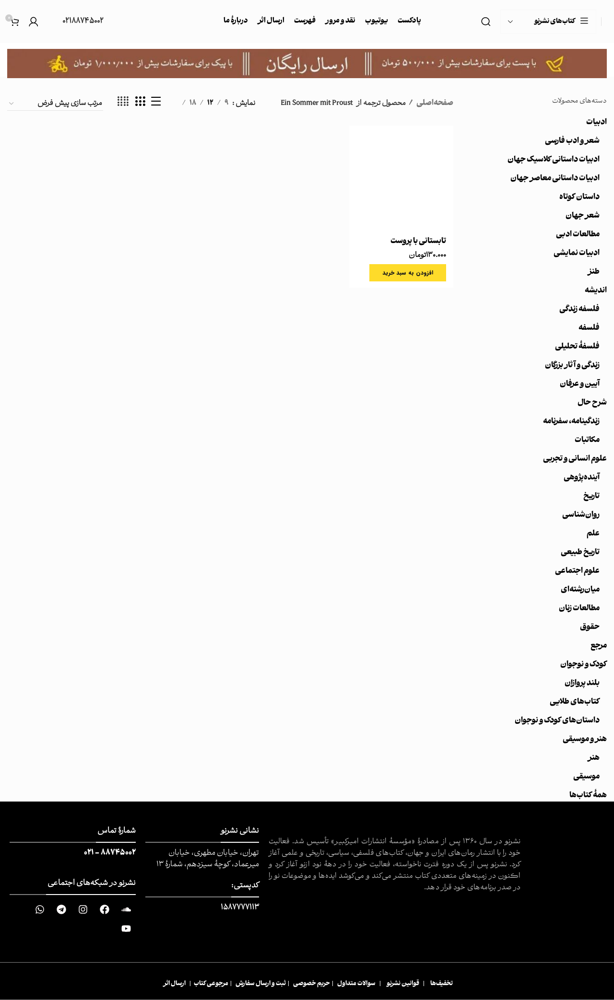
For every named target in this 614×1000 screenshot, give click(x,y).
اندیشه (596, 291)
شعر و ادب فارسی (572, 141)
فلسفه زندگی (579, 309)
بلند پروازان (582, 683)
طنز (594, 272)
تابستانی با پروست (418, 241)
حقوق (590, 627)
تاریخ (591, 496)
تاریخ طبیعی (580, 552)
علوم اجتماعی (577, 571)
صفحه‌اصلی (434, 103)
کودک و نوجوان (583, 665)
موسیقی (586, 777)
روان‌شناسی (581, 515)
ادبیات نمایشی (577, 253)
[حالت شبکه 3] (140, 103)
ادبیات (596, 122)
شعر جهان (583, 216)
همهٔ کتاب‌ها (588, 796)
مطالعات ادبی (578, 235)
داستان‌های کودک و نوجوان (557, 721)
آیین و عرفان (580, 384)
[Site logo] (606, 21)
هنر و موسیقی (585, 739)
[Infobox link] (76, 22)
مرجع (598, 646)
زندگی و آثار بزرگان (572, 366)
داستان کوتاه (579, 197)
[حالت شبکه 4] (123, 103)
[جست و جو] (486, 21)
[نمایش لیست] (156, 103)
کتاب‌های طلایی (575, 702)
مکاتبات (587, 440)
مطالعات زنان (579, 609)
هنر (594, 758)
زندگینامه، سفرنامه (571, 422)
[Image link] (307, 64)
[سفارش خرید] (55, 104)
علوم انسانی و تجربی (575, 459)
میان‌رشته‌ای (580, 590)
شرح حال (592, 403)
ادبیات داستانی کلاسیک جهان (554, 160)
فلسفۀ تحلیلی (577, 347)
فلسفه (589, 328)
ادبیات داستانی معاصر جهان (555, 179)
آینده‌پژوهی (582, 478)
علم (593, 534)
